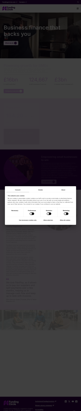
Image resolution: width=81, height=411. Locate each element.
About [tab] (63, 190)
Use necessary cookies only (27, 220)
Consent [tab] (17, 190)
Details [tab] (40, 190)
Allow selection (48, 220)
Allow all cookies (65, 220)
